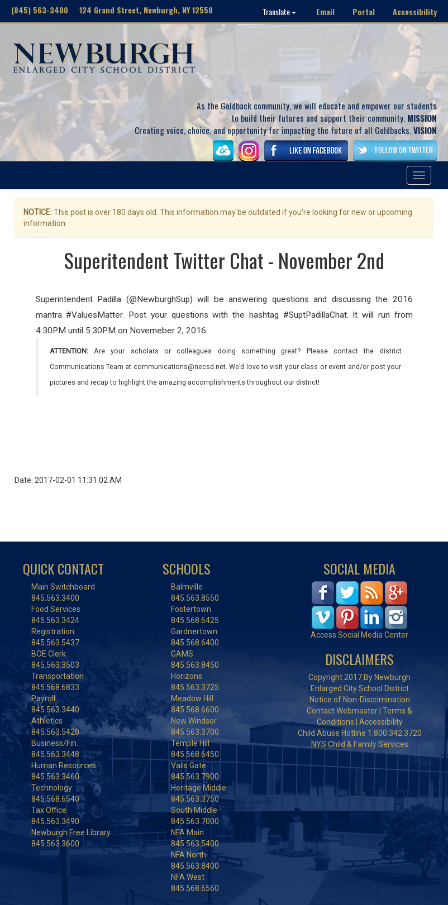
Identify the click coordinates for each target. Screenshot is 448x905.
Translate (279, 11)
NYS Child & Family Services (359, 744)
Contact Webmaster (342, 710)
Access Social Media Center (359, 634)
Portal (363, 11)
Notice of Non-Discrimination (359, 699)
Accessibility (415, 11)
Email (325, 11)
